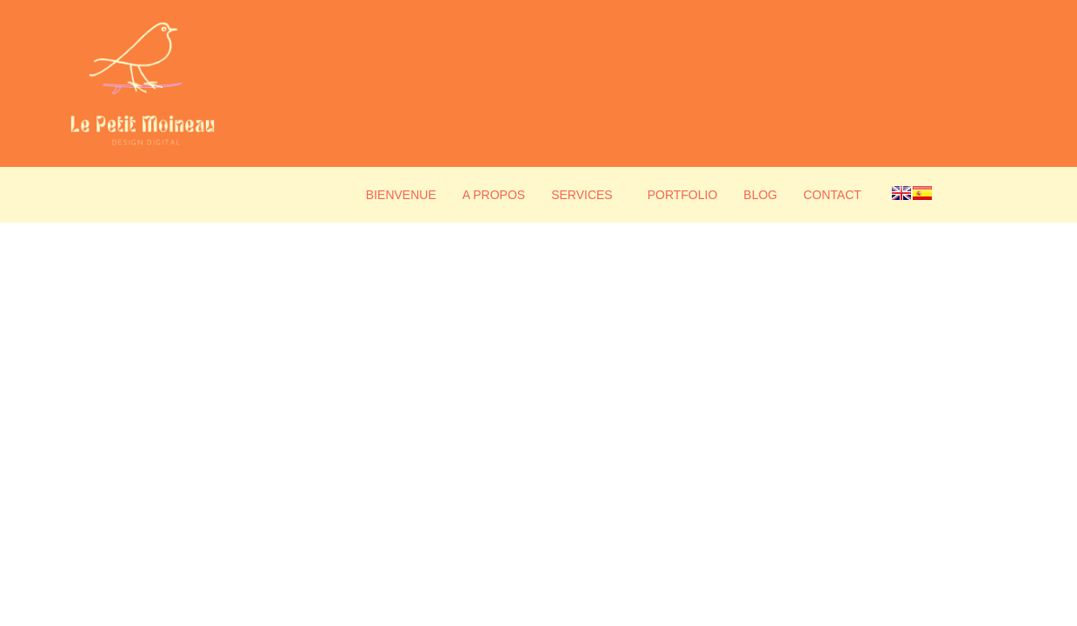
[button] (586, 195)
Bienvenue (401, 195)
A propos (493, 195)
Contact (832, 195)
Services (582, 195)
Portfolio (683, 195)
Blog (760, 195)
